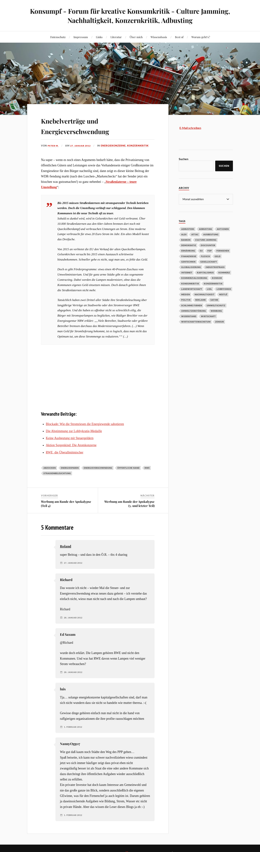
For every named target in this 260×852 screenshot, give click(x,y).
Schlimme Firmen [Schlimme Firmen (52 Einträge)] (191, 305)
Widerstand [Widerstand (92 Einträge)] (188, 316)
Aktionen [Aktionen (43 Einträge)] (223, 229)
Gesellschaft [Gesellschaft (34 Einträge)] (208, 261)
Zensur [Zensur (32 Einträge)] (219, 321)
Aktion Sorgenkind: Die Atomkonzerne (71, 445)
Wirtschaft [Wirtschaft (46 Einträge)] (208, 316)
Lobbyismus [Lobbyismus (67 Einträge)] (224, 289)
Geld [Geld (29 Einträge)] (217, 256)
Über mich (136, 37)
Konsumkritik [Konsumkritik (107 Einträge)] (190, 283)
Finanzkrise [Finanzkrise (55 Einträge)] (188, 256)
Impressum (80, 37)
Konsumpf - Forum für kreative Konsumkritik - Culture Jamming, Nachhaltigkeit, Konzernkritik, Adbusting (130, 15)
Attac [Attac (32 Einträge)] (195, 234)
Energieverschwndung (98, 468)
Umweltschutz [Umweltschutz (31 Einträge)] (216, 305)
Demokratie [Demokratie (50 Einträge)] (188, 245)
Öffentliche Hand (128, 468)
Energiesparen (70, 468)
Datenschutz (58, 37)
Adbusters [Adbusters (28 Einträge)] (187, 229)
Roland (65, 546)
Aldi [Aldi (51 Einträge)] (184, 234)
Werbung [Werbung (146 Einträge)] (216, 310)
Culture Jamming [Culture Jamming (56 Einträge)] (205, 239)
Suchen (183, 159)
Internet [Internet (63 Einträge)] (186, 272)
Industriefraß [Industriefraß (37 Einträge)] (215, 267)
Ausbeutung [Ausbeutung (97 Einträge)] (210, 234)
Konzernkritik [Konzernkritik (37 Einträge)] (213, 283)
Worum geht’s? (200, 37)
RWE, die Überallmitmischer (64, 452)
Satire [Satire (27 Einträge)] (214, 299)
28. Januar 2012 (74, 617)
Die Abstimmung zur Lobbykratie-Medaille (74, 431)
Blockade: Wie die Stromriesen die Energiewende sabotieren (85, 424)
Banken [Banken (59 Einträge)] (185, 239)
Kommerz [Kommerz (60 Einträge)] (224, 272)
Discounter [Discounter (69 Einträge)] (208, 245)
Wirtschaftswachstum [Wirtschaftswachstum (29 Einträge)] (196, 321)
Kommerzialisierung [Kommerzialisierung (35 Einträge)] (194, 278)
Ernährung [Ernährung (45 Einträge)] (188, 250)
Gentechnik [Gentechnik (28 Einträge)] (188, 261)
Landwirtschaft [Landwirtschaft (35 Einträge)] (191, 289)
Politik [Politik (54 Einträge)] (186, 299)
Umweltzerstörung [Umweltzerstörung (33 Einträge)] (193, 310)
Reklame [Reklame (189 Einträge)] (200, 299)
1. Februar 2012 (74, 727)
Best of (179, 37)
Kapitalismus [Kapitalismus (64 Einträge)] (205, 272)
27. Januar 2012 (82, 145)
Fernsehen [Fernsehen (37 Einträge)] (222, 250)
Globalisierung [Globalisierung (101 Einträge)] (191, 267)
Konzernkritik (141, 145)
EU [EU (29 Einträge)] (201, 250)
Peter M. (53, 145)
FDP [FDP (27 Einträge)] (209, 250)
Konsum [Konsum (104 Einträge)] (217, 278)
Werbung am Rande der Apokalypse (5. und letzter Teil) (129, 503)
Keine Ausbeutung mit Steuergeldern (70, 438)
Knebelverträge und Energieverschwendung (84, 125)
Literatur (116, 37)
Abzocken (50, 468)
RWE (147, 468)
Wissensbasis (159, 37)
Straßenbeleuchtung (57, 473)
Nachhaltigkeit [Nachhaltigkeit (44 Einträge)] (204, 294)
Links (99, 37)
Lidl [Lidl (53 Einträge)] (209, 289)
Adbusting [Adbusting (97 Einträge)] (205, 229)
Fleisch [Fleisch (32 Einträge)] (205, 256)
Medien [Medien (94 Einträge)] (185, 294)
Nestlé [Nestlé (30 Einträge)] (223, 294)
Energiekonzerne (116, 145)
